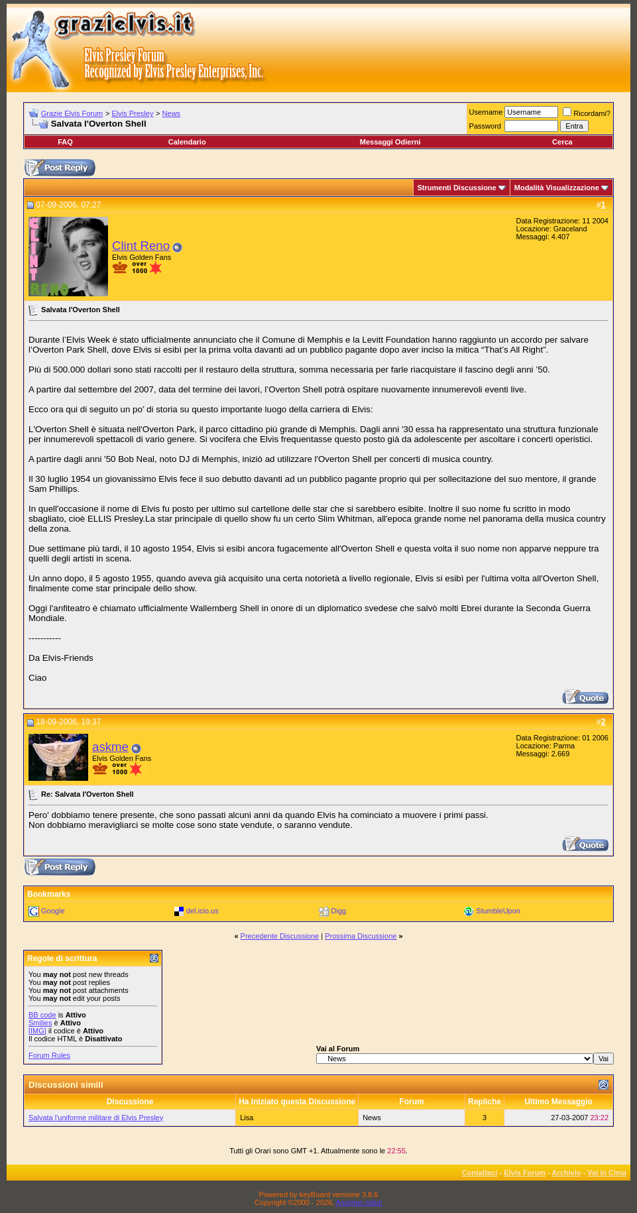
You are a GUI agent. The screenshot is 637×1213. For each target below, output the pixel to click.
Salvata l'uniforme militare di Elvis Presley (96, 1118)
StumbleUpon (498, 911)
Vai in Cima (606, 1173)
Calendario (187, 142)
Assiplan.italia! (359, 1202)
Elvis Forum (525, 1173)
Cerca (562, 142)
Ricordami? (586, 113)
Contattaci (480, 1173)
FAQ (65, 142)
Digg (339, 911)
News (171, 113)
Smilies (40, 1023)
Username (486, 112)
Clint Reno (141, 246)
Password (485, 126)
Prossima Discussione (360, 936)
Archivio (566, 1173)
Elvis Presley (132, 113)
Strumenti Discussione (457, 188)
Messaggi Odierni (390, 142)
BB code (42, 1015)
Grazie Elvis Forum (72, 113)
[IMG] (37, 1031)
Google (52, 911)
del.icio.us (202, 911)
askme (110, 747)
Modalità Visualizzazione (556, 188)
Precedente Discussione (280, 936)
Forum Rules (49, 1055)
